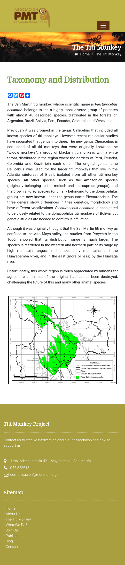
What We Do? (15, 525)
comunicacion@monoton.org (33, 474)
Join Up (11, 530)
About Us (12, 514)
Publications (14, 536)
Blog (8, 541)
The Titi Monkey (17, 519)
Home (82, 54)
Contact (11, 547)
